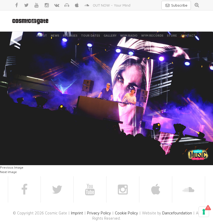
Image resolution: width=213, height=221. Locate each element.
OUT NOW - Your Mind (111, 5)
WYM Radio (129, 35)
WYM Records (152, 35)
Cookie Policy (126, 213)
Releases (70, 35)
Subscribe (176, 5)
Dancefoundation (177, 213)
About (41, 35)
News (55, 35)
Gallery (110, 35)
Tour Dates (90, 35)
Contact (188, 35)
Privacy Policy (99, 213)
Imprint (77, 213)
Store (172, 35)
